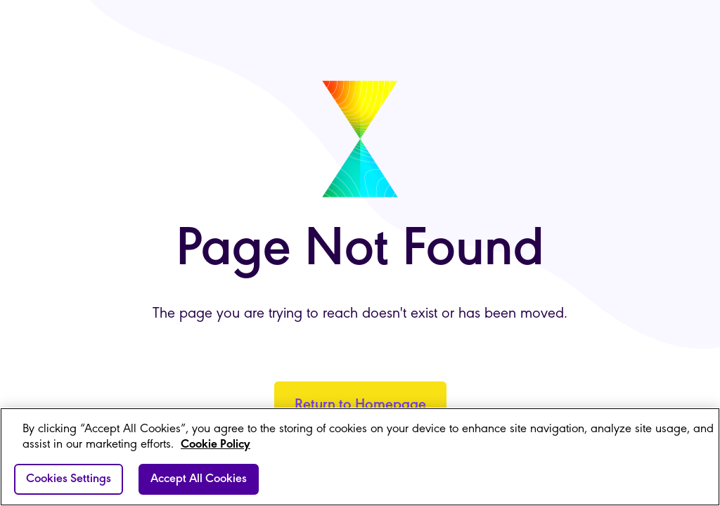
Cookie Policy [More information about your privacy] (215, 445)
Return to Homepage (360, 405)
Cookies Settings (68, 479)
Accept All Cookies (198, 479)
